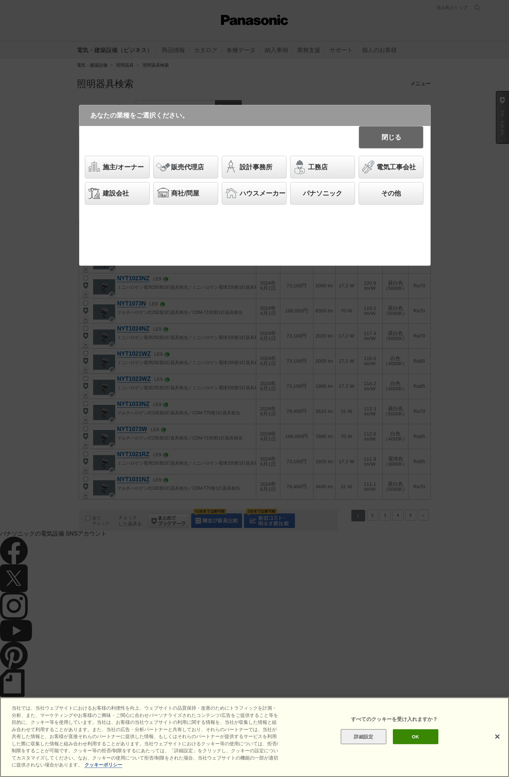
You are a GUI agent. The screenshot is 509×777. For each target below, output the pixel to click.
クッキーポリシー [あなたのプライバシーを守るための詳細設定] (103, 765)
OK (415, 736)
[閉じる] (497, 737)
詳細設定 (363, 736)
